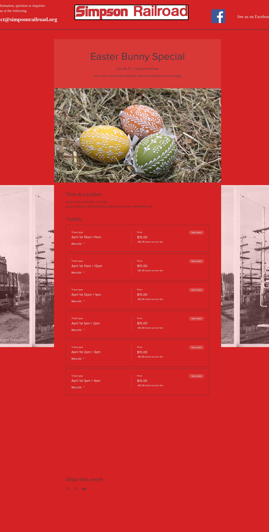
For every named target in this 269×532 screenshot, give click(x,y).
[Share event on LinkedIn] (84, 488)
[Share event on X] (75, 488)
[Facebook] (218, 16)
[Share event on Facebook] (67, 488)
